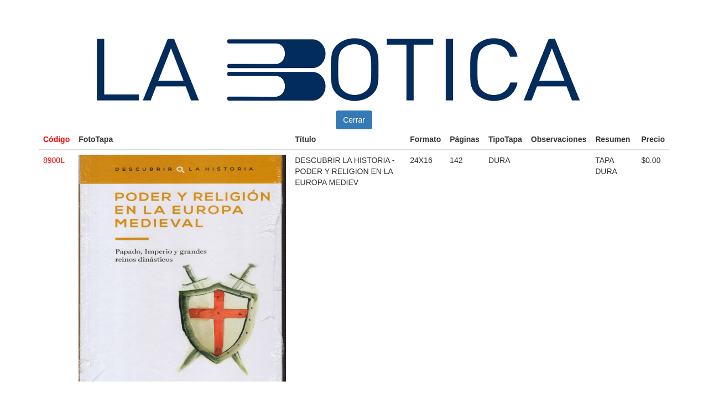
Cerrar (354, 119)
